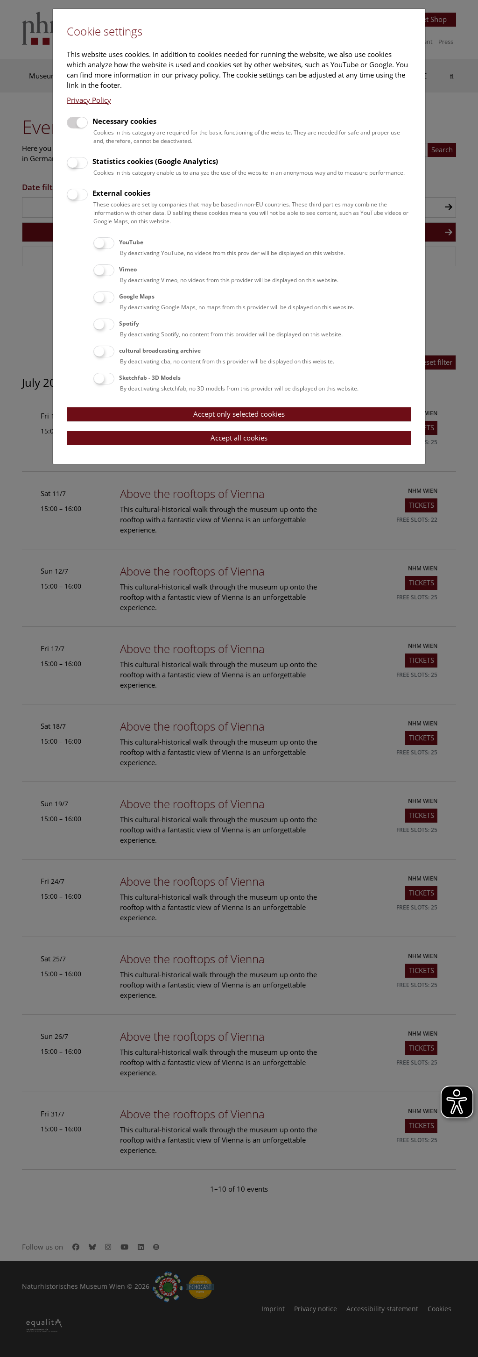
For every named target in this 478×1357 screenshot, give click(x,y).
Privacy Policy (89, 100)
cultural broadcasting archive (160, 351)
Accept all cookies (239, 437)
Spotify (129, 323)
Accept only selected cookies (239, 414)
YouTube (131, 242)
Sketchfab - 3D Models (150, 378)
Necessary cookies (124, 121)
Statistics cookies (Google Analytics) (155, 161)
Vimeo (128, 269)
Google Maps (137, 296)
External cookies (121, 193)
